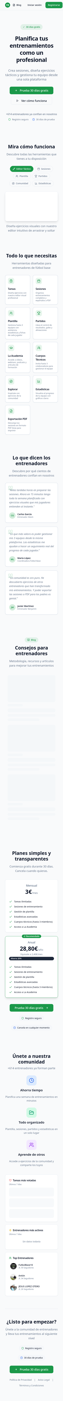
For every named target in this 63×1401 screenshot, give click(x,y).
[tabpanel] (31, 212)
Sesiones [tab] (43, 168)
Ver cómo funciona (31, 101)
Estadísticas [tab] (43, 183)
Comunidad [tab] (20, 183)
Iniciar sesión (35, 4)
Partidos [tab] (41, 176)
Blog (17, 4)
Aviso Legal (44, 1379)
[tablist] (31, 176)
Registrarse (54, 4)
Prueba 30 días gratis (31, 90)
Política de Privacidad (21, 1379)
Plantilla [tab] (22, 176)
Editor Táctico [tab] (22, 168)
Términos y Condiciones (31, 1385)
